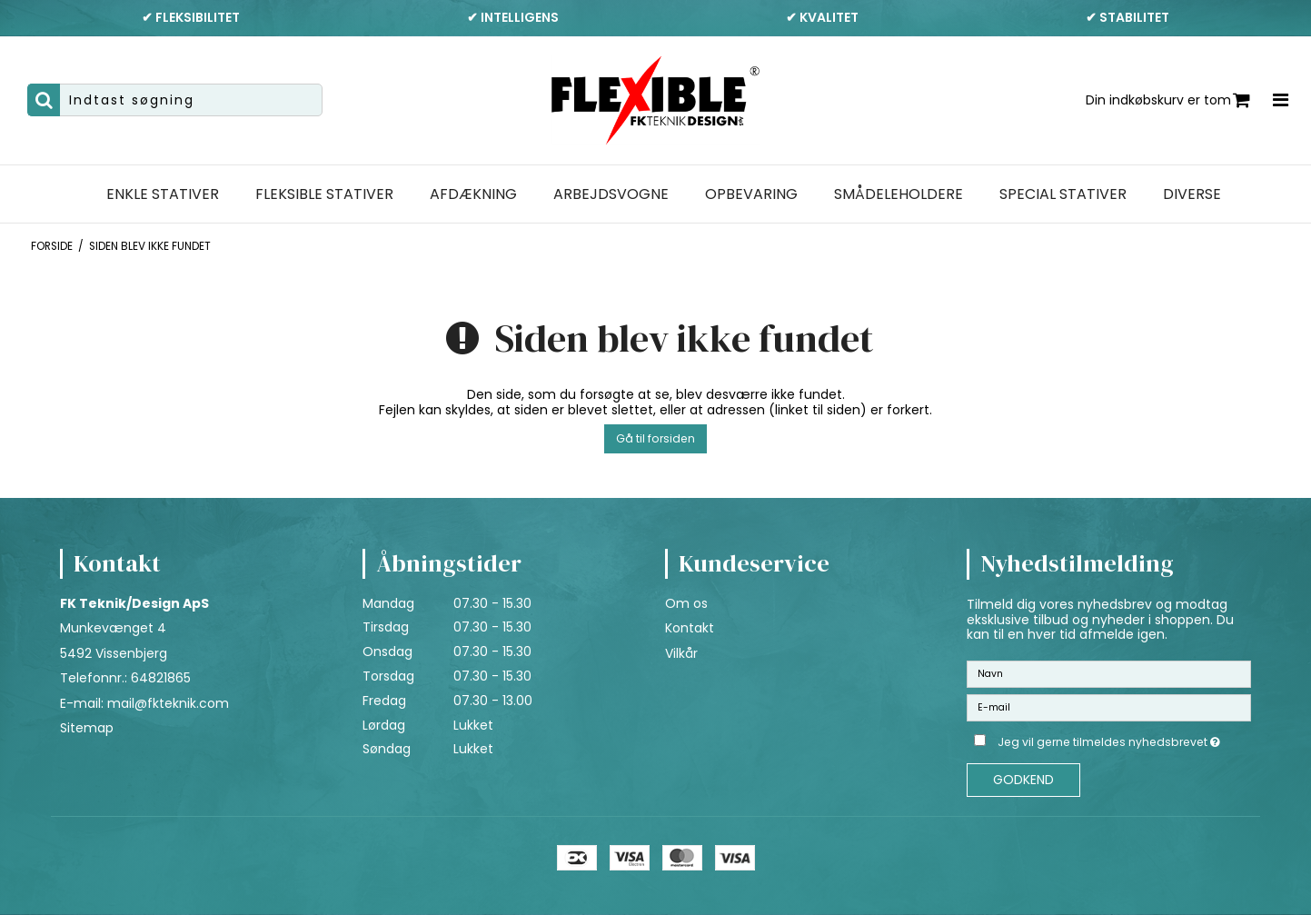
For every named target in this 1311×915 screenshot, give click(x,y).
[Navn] (1109, 673)
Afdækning (473, 194)
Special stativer (1063, 194)
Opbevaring (751, 194)
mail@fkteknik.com (168, 703)
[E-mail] (1109, 707)
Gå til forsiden (655, 438)
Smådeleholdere (898, 194)
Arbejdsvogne (611, 194)
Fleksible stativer (324, 194)
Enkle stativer (162, 194)
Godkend (1023, 780)
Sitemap (87, 728)
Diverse (1192, 194)
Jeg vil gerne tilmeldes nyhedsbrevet (1124, 739)
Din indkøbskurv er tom (1168, 100)
